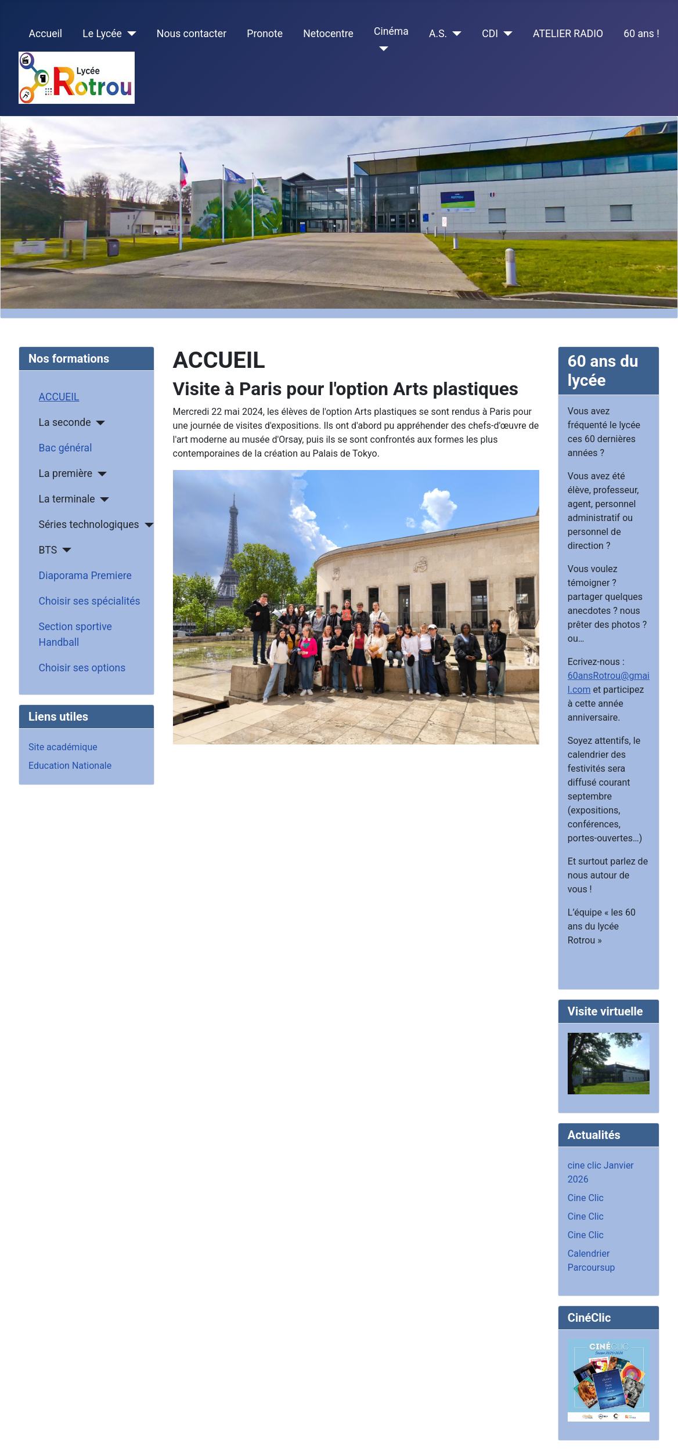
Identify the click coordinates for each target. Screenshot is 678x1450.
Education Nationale (69, 765)
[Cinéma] (381, 49)
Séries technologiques (89, 524)
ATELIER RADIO (568, 33)
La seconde (65, 422)
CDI (490, 33)
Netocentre (328, 33)
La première (66, 473)
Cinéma (391, 31)
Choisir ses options (82, 668)
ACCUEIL (59, 397)
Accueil (45, 33)
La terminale (67, 499)
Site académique (63, 747)
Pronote (265, 33)
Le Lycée (102, 33)
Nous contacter (191, 33)
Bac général (65, 448)
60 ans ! (641, 33)
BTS (48, 550)
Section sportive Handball (75, 634)
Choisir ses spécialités (89, 601)
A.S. (438, 33)
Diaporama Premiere (85, 575)
